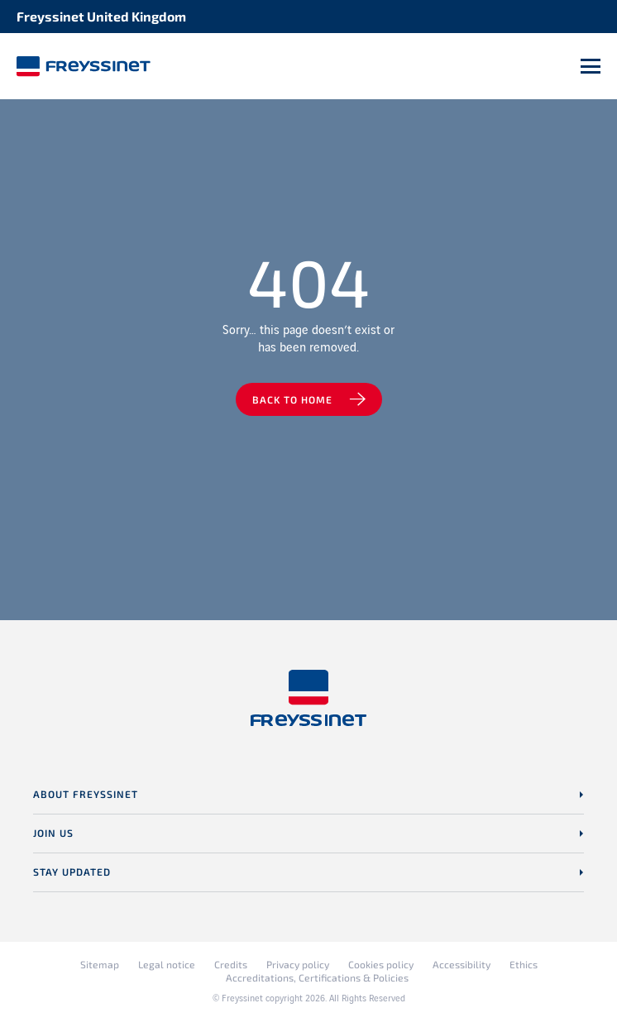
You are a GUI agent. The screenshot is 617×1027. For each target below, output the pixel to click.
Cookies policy (381, 964)
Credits (230, 964)
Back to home (292, 399)
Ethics (523, 964)
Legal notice (166, 964)
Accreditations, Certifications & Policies (317, 977)
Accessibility (461, 964)
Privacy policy (297, 964)
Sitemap (99, 964)
